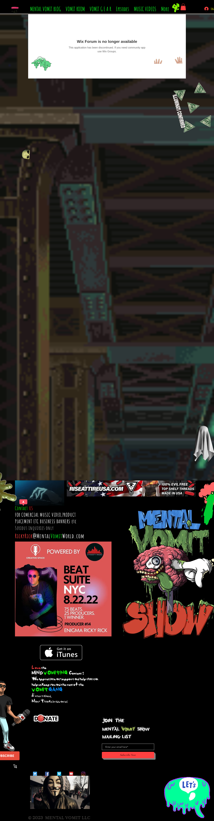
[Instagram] (83, 774)
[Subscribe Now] (128, 755)
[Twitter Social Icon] (35, 774)
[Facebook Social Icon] (47, 774)
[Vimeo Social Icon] (59, 774)
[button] (183, 7)
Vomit (56, 536)
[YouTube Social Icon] (71, 774)
